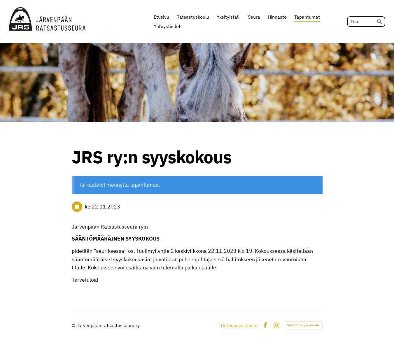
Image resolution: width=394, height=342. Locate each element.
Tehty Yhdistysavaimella (303, 325)
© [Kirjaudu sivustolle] (74, 325)
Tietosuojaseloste (239, 325)
